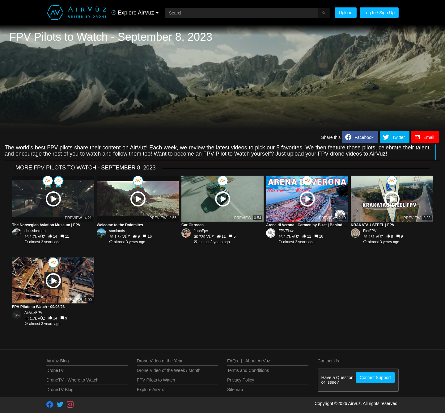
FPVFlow (286, 231)
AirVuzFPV (33, 313)
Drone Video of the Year (160, 360)
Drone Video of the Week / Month (169, 370)
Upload (345, 12)
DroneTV (55, 370)
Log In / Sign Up (379, 12)
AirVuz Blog (57, 360)
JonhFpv (201, 231)
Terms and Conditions (248, 370)
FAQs (232, 360)
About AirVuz (257, 360)
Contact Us (328, 360)
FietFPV (369, 231)
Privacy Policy (240, 380)
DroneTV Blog (60, 389)
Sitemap (235, 389)
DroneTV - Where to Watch (72, 380)
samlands (117, 231)
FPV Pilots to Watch (156, 380)
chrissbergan (35, 231)
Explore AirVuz (151, 389)
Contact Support (375, 377)
